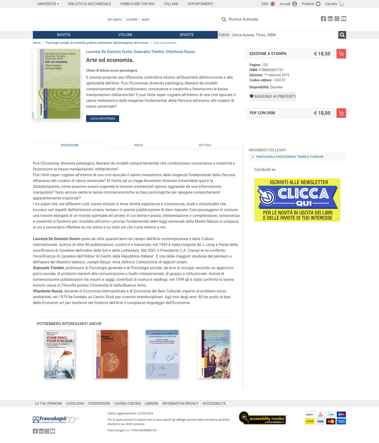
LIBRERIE (152, 403)
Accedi (285, 4)
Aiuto (145, 19)
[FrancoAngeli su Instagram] (337, 19)
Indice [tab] (138, 145)
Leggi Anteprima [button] (102, 118)
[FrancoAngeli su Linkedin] (330, 19)
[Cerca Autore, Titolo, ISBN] (284, 35)
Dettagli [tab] (205, 145)
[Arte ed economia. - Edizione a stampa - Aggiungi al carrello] (341, 54)
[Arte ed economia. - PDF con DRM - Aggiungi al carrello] (341, 113)
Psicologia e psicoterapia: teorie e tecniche (289, 157)
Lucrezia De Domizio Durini (109, 51)
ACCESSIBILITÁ (214, 403)
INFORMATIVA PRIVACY (180, 403)
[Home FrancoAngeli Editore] (65, 19)
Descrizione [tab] (70, 145)
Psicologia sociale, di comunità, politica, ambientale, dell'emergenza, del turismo (97, 43)
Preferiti (308, 4)
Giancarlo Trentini (149, 51)
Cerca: (224, 34)
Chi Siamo (114, 19)
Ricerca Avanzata (243, 19)
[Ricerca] (342, 35)
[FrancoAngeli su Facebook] (323, 19)
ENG (265, 4)
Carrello (331, 4)
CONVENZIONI (99, 403)
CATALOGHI (75, 403)
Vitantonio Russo (180, 51)
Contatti (132, 19)
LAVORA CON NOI (127, 403)
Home (37, 43)
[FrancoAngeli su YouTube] (343, 19)
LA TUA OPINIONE (48, 403)
